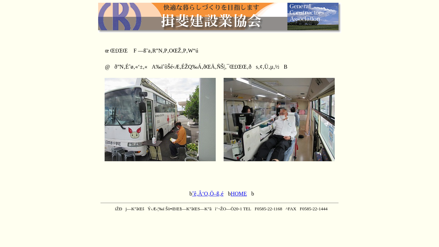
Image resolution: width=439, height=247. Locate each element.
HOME (239, 194)
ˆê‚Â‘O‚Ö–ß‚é (208, 194)
